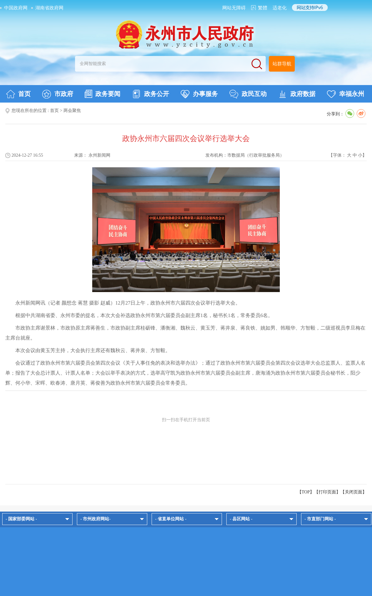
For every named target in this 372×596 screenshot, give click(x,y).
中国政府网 (16, 7)
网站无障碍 (234, 7)
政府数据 (296, 94)
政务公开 (150, 94)
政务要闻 (102, 94)
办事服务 (199, 94)
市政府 (57, 94)
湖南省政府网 (49, 7)
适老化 (280, 7)
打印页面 (327, 492)
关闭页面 (353, 492)
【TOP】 (305, 492)
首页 (18, 94)
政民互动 (248, 94)
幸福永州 (345, 94)
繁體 (262, 7)
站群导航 (282, 63)
